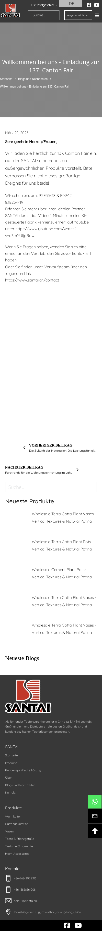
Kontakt (10, 792)
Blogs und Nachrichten (33, 79)
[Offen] (97, 15)
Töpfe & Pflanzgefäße (19, 839)
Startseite (6, 79)
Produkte (11, 763)
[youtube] (97, 5)
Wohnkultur (13, 816)
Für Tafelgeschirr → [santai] (44, 5)
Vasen (9, 831)
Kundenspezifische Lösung (23, 770)
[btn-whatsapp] (95, 801)
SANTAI (11, 746)
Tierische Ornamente (19, 846)
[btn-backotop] (95, 831)
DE (68, 3)
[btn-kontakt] (95, 816)
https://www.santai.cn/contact (32, 280)
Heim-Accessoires (17, 853)
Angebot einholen (78, 15)
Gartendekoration (16, 824)
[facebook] (89, 5)
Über (8, 777)
